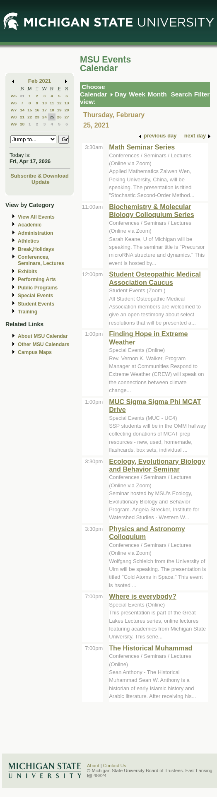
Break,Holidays (36, 249)
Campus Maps (35, 352)
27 (67, 117)
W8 (14, 117)
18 (52, 110)
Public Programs (38, 288)
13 (67, 103)
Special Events (35, 296)
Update (40, 182)
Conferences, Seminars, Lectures (41, 260)
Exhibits (27, 271)
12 (59, 103)
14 (22, 110)
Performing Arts (37, 279)
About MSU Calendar (43, 336)
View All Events (36, 217)
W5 (14, 96)
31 (22, 96)
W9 (14, 124)
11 (52, 103)
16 (37, 110)
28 (22, 124)
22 (29, 117)
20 (67, 110)
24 (44, 117)
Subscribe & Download (39, 176)
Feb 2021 (39, 81)
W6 (14, 103)
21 (22, 117)
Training (27, 312)
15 (29, 110)
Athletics (28, 241)
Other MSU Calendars (44, 344)
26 (59, 117)
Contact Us (114, 765)
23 (37, 117)
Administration (35, 233)
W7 (14, 110)
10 (44, 103)
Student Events (36, 304)
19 (59, 110)
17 (44, 110)
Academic (29, 225)
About (93, 765)
